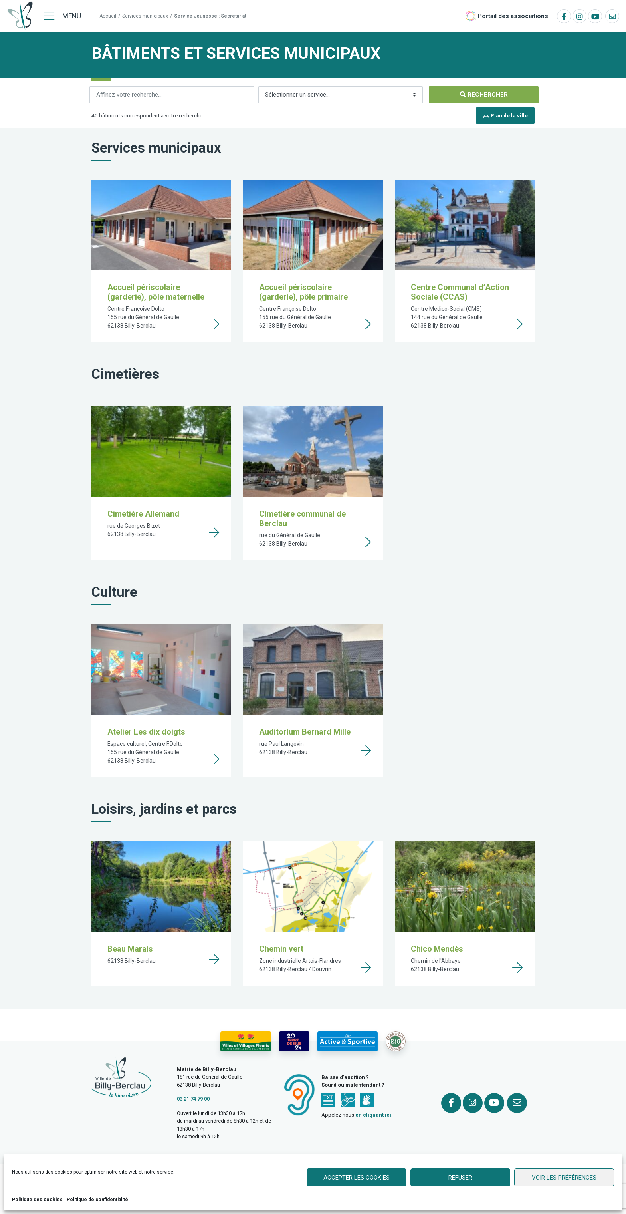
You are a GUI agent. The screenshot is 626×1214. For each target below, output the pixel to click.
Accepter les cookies (356, 1177)
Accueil (107, 16)
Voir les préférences (564, 1177)
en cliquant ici (373, 1115)
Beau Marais (130, 949)
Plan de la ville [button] (505, 115)
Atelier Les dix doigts (146, 732)
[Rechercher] (171, 94)
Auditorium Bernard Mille (305, 732)
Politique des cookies (37, 1199)
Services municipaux (145, 16)
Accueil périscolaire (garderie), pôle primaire (303, 292)
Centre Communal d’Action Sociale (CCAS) (460, 292)
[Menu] (62, 16)
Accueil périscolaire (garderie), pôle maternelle (155, 292)
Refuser (460, 1177)
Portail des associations (513, 16)
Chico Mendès (437, 949)
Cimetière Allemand (143, 514)
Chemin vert (281, 949)
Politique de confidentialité (97, 1199)
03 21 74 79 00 (193, 1099)
